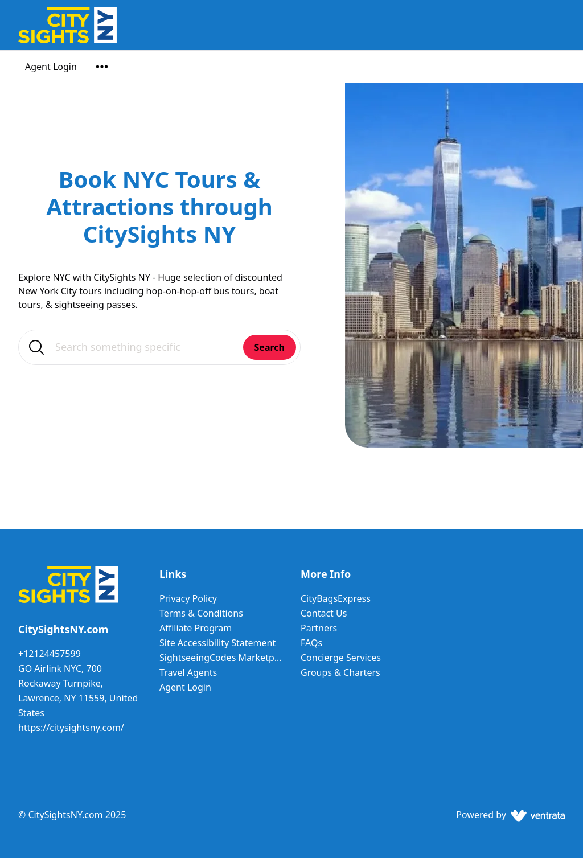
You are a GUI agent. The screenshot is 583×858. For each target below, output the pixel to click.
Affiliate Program (195, 628)
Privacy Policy (188, 598)
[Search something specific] (159, 347)
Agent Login (51, 66)
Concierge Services (341, 657)
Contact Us (324, 613)
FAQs (311, 643)
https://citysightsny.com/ (71, 727)
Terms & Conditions (201, 613)
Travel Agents (188, 672)
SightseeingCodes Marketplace (220, 657)
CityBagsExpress (336, 598)
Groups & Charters (340, 672)
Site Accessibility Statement (217, 643)
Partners (319, 628)
